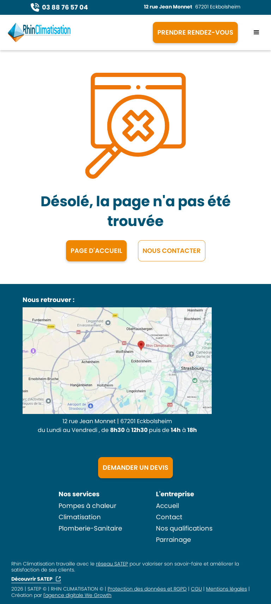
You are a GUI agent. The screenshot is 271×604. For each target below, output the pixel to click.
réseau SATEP (112, 563)
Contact (169, 517)
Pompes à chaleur (87, 506)
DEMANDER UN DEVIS (135, 467)
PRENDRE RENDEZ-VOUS (195, 32)
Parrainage (173, 539)
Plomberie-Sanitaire (90, 528)
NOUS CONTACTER (172, 250)
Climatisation (80, 517)
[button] (256, 32)
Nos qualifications (184, 528)
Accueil (167, 506)
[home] (74, 32)
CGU (196, 588)
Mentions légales (226, 588)
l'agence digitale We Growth (77, 595)
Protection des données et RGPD (147, 588)
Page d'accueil (96, 250)
